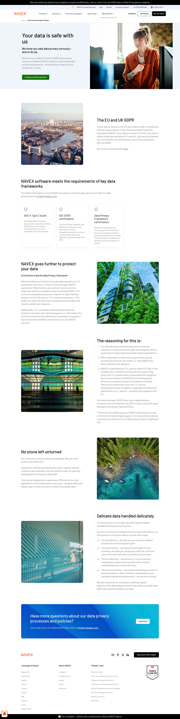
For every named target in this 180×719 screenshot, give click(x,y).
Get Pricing (144, 14)
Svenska (24, 701)
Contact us (132, 14)
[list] (158, 7)
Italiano (23, 684)
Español (24, 692)
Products (43, 14)
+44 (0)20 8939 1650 (140, 7)
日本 (22, 697)
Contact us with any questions (35, 77)
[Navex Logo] (20, 13)
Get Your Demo (159, 14)
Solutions (56, 14)
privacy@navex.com (47, 196)
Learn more (143, 621)
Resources (92, 14)
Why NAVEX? (107, 14)
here (126, 148)
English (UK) (25, 676)
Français (24, 688)
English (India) (26, 709)
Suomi (23, 705)
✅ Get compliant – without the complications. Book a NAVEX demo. (90, 716)
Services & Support (74, 14)
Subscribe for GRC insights (146, 655)
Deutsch (24, 680)
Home (23, 20)
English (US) (25, 672)
